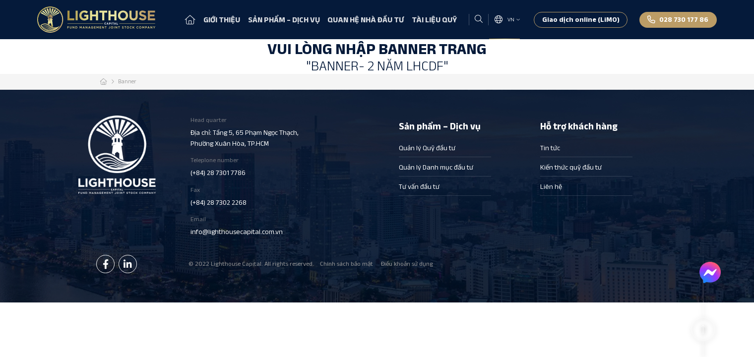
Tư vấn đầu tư (419, 186)
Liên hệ (551, 186)
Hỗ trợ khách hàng (579, 126)
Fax (245, 197)
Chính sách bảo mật (346, 263)
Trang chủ (190, 19)
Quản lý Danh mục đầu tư (436, 167)
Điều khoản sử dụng (407, 263)
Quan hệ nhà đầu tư (365, 19)
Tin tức (550, 148)
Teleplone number (245, 167)
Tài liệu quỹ (434, 19)
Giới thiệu (221, 19)
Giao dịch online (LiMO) (581, 19)
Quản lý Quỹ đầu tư (427, 148)
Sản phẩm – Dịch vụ (284, 19)
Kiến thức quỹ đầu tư (571, 167)
